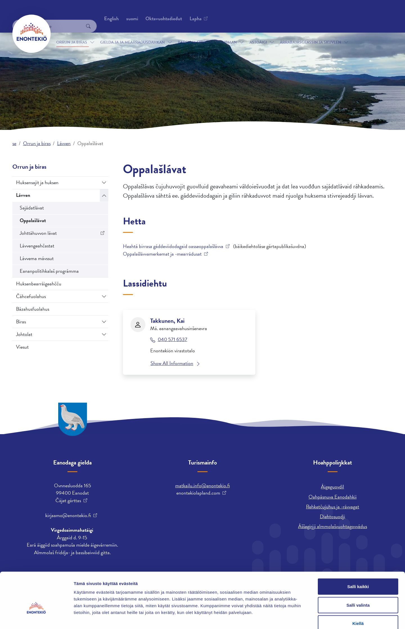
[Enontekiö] (31, 34)
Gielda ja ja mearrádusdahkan (132, 33)
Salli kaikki (358, 555)
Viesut (22, 347)
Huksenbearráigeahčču (38, 283)
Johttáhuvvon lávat (38, 233)
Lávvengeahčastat (37, 245)
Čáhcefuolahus (31, 296)
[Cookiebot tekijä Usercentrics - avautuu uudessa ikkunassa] (36, 618)
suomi (295, 12)
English (274, 12)
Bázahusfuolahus (32, 309)
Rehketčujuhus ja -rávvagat (332, 506)
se (14, 143)
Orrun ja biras (71, 33)
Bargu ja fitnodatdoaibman (207, 33)
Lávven (64, 143)
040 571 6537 (172, 339)
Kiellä (358, 592)
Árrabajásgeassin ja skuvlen (310, 33)
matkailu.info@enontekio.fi (202, 485)
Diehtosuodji (332, 516)
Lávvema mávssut (37, 258)
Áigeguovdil (332, 486)
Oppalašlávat (33, 220)
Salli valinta (358, 573)
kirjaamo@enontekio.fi (68, 515)
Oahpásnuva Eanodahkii (333, 497)
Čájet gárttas (68, 500)
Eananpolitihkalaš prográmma (49, 271)
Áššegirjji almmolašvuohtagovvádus (332, 526)
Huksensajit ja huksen (37, 182)
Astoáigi (258, 33)
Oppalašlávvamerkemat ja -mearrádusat (162, 254)
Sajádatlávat (32, 207)
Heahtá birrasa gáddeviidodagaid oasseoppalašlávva (173, 246)
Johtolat (24, 334)
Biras (21, 321)
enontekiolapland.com (198, 493)
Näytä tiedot (301, 618)
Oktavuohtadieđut (75, 12)
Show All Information (171, 363)
